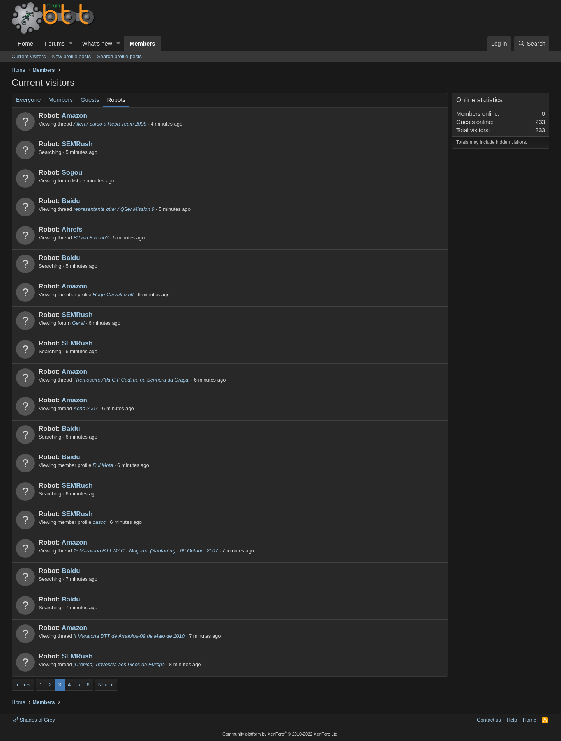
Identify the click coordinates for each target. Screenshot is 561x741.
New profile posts (71, 56)
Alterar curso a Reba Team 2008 (109, 124)
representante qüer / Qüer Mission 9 (113, 209)
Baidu (71, 201)
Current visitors (29, 56)
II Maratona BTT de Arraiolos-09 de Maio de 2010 (129, 636)
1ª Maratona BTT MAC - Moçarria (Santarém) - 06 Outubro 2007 (145, 551)
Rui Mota (103, 465)
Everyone (28, 99)
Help (512, 720)
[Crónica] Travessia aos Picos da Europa (119, 664)
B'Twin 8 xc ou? (90, 238)
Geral (78, 323)
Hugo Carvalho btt (113, 294)
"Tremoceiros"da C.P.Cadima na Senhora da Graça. (131, 380)
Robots (116, 99)
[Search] (531, 43)
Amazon (74, 115)
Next (103, 685)
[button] (70, 43)
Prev (25, 685)
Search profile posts (119, 56)
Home (25, 43)
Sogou (72, 172)
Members (142, 43)
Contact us (489, 720)
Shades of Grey (34, 720)
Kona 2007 (85, 408)
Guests (90, 99)
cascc (99, 522)
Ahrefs (72, 229)
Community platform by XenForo (280, 734)
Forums (55, 43)
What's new (97, 43)
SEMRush (77, 144)
